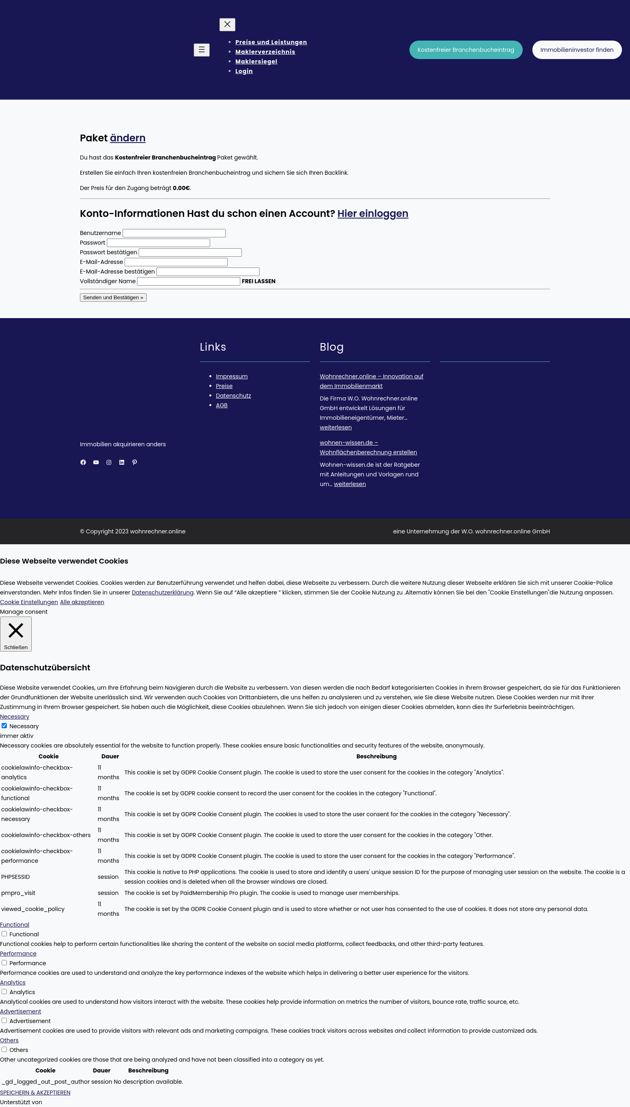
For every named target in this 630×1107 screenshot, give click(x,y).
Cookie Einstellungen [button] (29, 602)
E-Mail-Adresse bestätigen (117, 272)
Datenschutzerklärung (163, 592)
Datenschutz (233, 396)
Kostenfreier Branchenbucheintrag (465, 50)
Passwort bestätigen (108, 252)
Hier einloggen (373, 213)
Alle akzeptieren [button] (82, 602)
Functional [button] (14, 925)
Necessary (24, 726)
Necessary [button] (14, 717)
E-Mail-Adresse (101, 262)
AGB (222, 405)
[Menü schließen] (227, 24)
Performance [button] (18, 954)
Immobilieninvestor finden (577, 50)
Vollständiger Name (108, 281)
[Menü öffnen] (202, 50)
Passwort (92, 243)
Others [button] (9, 1040)
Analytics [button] (13, 982)
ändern (128, 138)
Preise (224, 386)
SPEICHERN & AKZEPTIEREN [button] (35, 1093)
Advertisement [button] (20, 1011)
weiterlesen (336, 427)
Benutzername (100, 233)
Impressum (232, 376)
